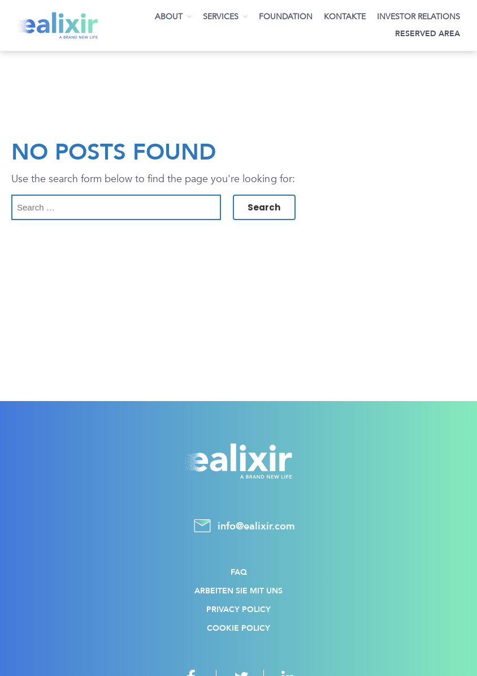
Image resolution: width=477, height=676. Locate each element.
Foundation (286, 16)
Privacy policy (238, 609)
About (169, 16)
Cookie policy (238, 628)
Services (220, 16)
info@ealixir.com (238, 526)
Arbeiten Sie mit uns (238, 590)
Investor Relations (418, 16)
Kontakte (345, 16)
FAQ (239, 572)
